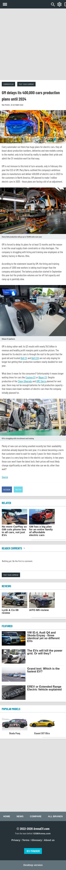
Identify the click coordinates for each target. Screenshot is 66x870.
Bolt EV (24, 358)
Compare (35, 816)
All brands (55, 816)
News (20, 816)
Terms (25, 840)
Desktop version (33, 865)
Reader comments (14, 548)
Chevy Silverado (25, 381)
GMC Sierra (41, 381)
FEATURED (7, 626)
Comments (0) (8, 84)
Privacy (15, 840)
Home (6, 816)
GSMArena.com (42, 833)
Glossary (36, 840)
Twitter (18, 489)
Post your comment (26, 84)
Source (5, 477)
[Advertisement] (33, 44)
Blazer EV (43, 377)
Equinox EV (31, 377)
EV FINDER (33, 851)
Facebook (7, 489)
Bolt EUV (35, 358)
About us (49, 840)
